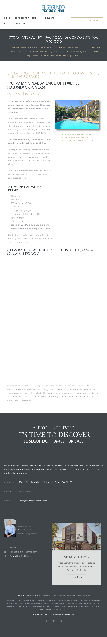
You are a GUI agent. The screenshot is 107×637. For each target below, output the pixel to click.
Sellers (51, 18)
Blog (7, 23)
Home (7, 18)
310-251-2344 (25, 498)
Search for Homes (28, 18)
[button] (87, 20)
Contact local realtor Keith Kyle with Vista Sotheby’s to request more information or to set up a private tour (30, 238)
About (19, 23)
